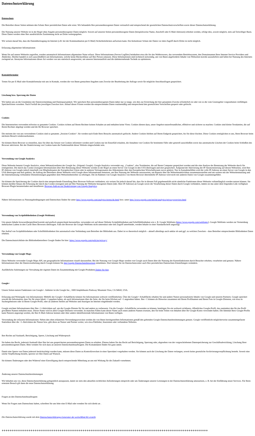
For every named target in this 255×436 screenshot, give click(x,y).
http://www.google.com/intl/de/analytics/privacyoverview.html (158, 200)
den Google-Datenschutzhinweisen (79, 263)
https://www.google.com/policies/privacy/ (88, 240)
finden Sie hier (102, 270)
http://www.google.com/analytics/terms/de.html (97, 200)
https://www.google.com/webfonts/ (192, 222)
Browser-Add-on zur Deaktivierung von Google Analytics (71, 186)
